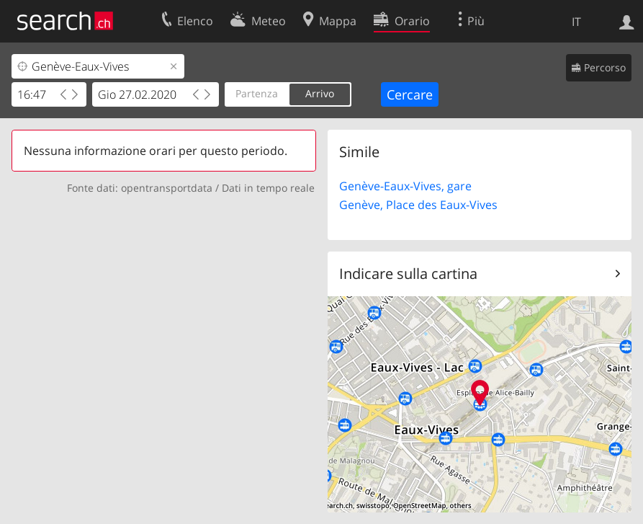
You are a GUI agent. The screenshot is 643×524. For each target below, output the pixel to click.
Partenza (256, 93)
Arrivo (319, 93)
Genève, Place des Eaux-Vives (418, 205)
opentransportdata (166, 188)
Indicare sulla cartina (408, 273)
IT (576, 22)
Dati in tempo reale (268, 188)
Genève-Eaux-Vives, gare (405, 186)
